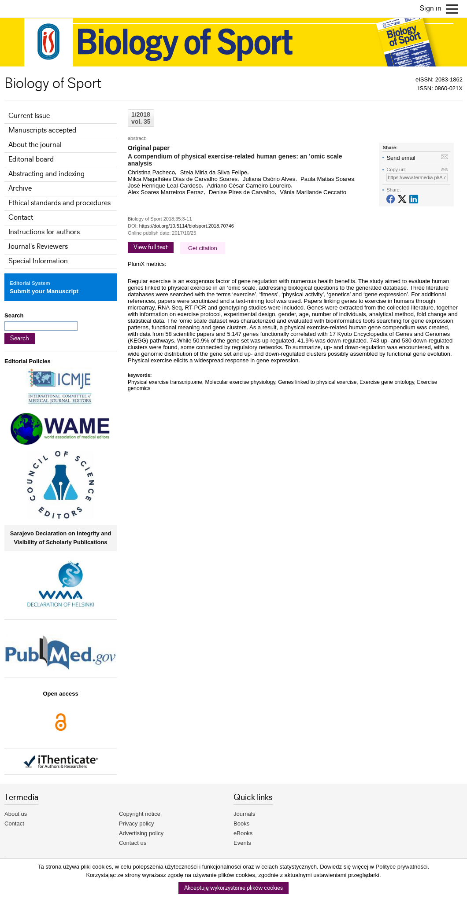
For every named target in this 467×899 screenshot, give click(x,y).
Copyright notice (139, 814)
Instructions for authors (44, 232)
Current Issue (29, 116)
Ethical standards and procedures (59, 203)
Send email (400, 158)
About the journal (35, 145)
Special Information (38, 261)
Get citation (202, 248)
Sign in (430, 8)
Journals (244, 814)
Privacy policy (136, 823)
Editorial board (31, 159)
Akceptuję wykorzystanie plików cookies (233, 888)
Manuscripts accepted (42, 130)
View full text (150, 247)
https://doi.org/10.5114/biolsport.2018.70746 (186, 225)
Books (241, 823)
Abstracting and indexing (46, 174)
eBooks (243, 833)
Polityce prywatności (402, 866)
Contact (20, 217)
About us (15, 814)
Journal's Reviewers (38, 247)
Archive (20, 188)
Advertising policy (141, 833)
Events (242, 843)
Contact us (132, 843)
